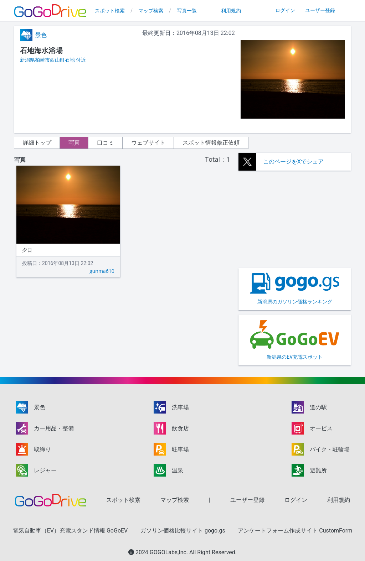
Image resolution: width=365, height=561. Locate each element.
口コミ (105, 142)
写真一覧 (187, 11)
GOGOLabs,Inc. (169, 552)
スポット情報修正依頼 (211, 142)
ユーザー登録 (320, 10)
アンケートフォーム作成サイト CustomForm (295, 530)
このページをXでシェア (293, 161)
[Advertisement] (294, 219)
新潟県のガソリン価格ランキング (294, 288)
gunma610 (101, 270)
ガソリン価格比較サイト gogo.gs (182, 530)
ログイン (285, 10)
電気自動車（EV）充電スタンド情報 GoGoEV (70, 530)
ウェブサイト (148, 142)
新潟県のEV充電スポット (294, 339)
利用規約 (231, 11)
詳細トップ (37, 142)
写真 (74, 142)
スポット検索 (110, 11)
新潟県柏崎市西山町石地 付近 (53, 60)
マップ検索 (150, 11)
